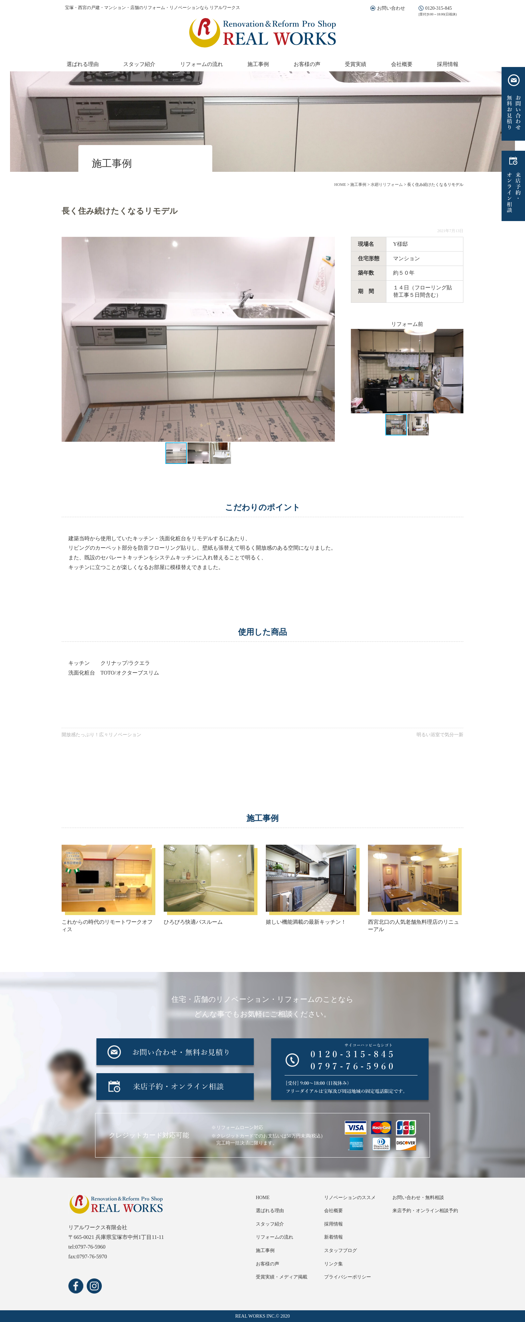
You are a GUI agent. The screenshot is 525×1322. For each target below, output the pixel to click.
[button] (328, 339)
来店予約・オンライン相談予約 (425, 1210)
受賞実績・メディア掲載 (281, 1276)
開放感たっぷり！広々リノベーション (101, 734)
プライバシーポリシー (347, 1276)
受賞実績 (355, 64)
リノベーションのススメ (350, 1197)
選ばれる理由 (83, 64)
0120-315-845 (438, 8)
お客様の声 (307, 64)
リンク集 (333, 1263)
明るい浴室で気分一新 (440, 734)
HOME (263, 1197)
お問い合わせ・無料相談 (418, 1197)
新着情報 (333, 1237)
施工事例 (258, 64)
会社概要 (401, 64)
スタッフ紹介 (139, 64)
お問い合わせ (391, 8)
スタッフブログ (340, 1250)
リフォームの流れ (201, 64)
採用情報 (447, 64)
